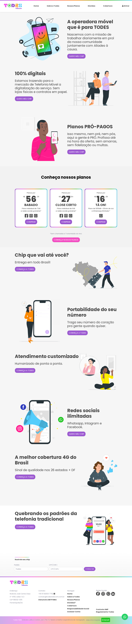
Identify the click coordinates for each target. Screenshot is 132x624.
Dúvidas (91, 6)
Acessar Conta (73, 612)
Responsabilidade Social (78, 609)
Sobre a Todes (53, 6)
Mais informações (93, 620)
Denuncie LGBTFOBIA (47, 600)
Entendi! (105, 620)
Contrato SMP (102, 609)
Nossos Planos (73, 6)
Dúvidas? (71, 603)
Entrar (125, 6)
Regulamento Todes (105, 612)
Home (36, 6)
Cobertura (107, 6)
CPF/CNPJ (53, 565)
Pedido (16, 565)
